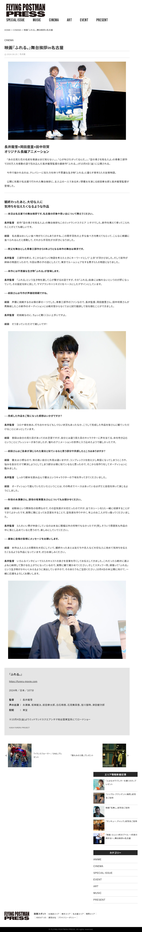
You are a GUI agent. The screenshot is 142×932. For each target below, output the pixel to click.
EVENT (84, 20)
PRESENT (102, 20)
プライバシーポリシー (67, 918)
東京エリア (66, 914)
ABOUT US (41, 918)
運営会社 (52, 918)
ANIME (97, 859)
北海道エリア (53, 914)
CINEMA (54, 20)
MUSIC (37, 20)
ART (69, 20)
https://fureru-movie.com (23, 681)
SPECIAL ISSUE (15, 20)
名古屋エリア (78, 914)
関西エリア (90, 914)
